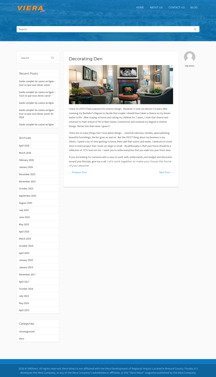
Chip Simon (189, 66)
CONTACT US (176, 7)
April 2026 (24, 145)
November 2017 (27, 274)
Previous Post (78, 172)
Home (140, 7)
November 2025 (27, 181)
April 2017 (24, 281)
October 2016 (26, 288)
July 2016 (24, 296)
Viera (21, 338)
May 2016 (24, 303)
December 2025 (27, 174)
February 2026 (26, 160)
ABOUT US (156, 7)
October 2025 (26, 188)
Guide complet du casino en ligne (36, 102)
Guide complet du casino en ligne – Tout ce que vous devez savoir (37, 93)
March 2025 (25, 238)
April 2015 (24, 310)
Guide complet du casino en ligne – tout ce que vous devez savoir (37, 83)
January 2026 (26, 167)
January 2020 (26, 260)
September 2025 (27, 195)
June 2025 (24, 217)
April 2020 (24, 253)
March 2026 (25, 152)
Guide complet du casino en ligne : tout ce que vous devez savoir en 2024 (37, 113)
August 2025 (25, 203)
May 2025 (24, 224)
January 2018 (26, 267)
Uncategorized (27, 331)
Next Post (166, 172)
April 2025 (24, 231)
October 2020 (26, 245)
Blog (194, 7)
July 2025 (24, 210)
